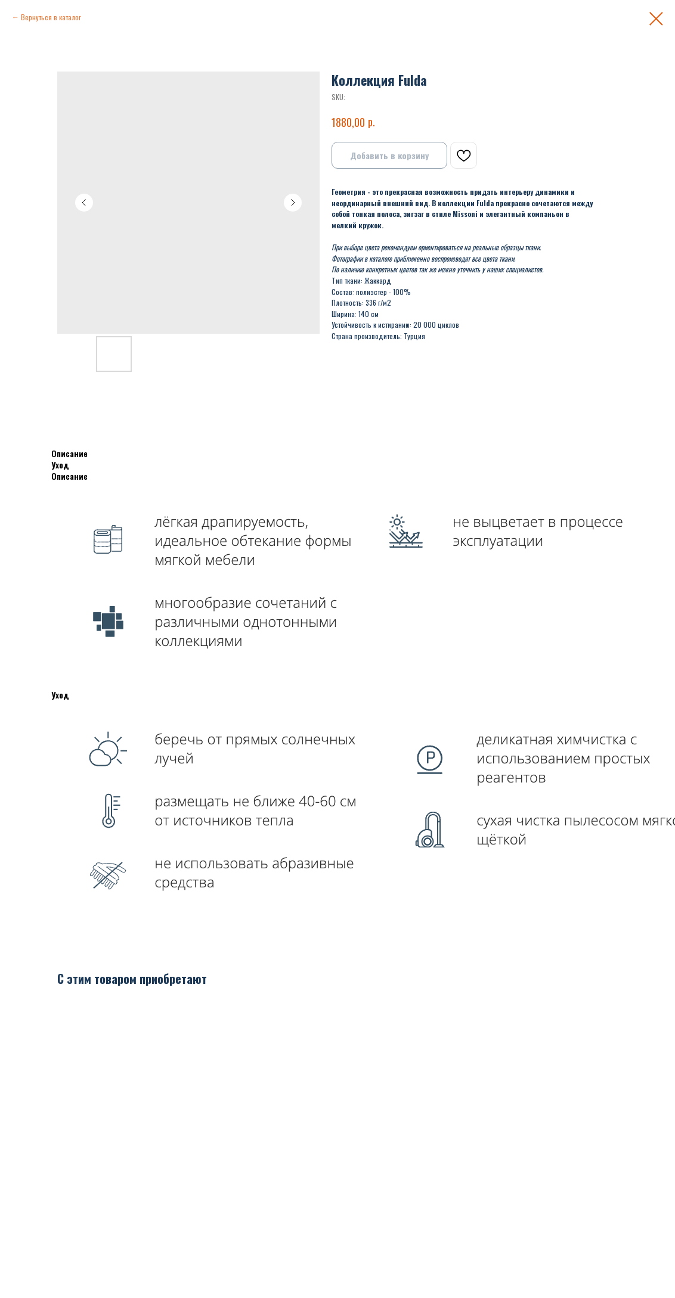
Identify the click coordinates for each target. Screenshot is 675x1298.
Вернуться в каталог (51, 17)
